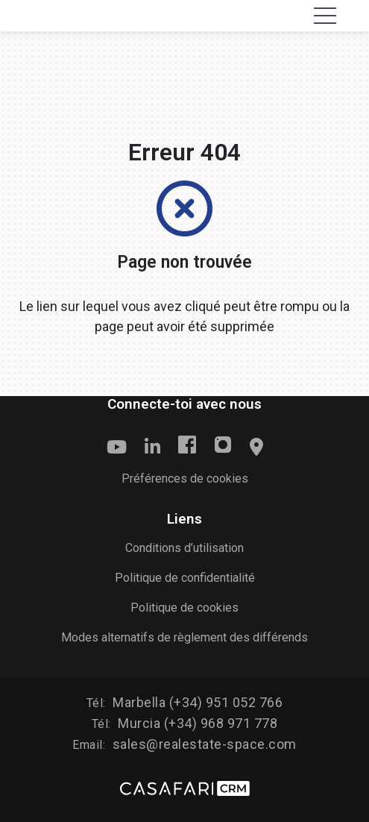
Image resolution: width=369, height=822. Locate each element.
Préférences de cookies (185, 478)
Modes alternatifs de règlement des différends (184, 637)
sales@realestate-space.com (205, 744)
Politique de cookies (184, 607)
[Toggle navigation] (325, 15)
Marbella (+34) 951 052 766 (198, 702)
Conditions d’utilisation (184, 548)
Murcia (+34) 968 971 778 (197, 723)
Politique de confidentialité (185, 578)
